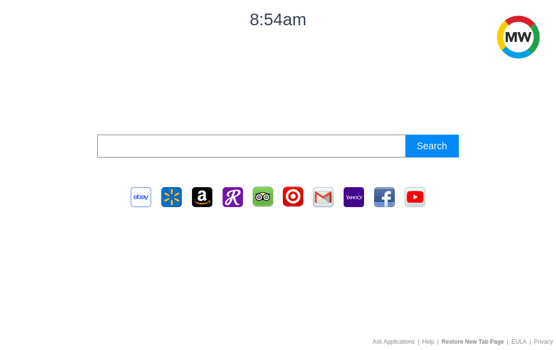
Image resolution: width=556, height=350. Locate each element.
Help (428, 341)
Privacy (543, 341)
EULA (518, 341)
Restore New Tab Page (473, 341)
